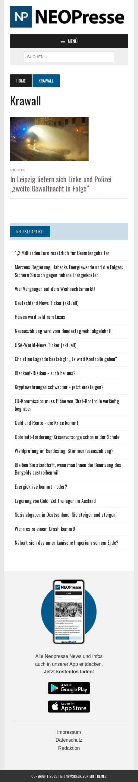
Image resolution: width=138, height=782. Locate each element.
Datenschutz (69, 740)
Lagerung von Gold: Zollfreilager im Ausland (55, 500)
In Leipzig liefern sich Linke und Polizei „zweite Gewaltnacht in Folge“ (60, 183)
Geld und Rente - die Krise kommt (46, 422)
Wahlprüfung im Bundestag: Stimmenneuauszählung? (64, 450)
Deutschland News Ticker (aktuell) (46, 303)
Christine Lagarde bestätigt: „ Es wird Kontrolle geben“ (66, 359)
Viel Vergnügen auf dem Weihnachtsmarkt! (55, 288)
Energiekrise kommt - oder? (41, 486)
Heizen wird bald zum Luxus (40, 316)
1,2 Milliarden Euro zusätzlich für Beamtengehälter (62, 253)
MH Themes (98, 776)
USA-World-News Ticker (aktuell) (45, 345)
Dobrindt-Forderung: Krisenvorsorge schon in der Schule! (68, 437)
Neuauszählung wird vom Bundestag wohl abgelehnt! (63, 331)
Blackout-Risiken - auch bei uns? (45, 373)
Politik (17, 170)
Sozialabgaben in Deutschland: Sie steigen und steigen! (66, 514)
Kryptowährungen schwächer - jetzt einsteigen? (59, 387)
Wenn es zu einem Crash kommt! (45, 528)
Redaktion (69, 748)
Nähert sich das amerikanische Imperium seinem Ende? (66, 542)
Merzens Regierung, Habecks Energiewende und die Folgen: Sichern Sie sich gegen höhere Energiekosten (69, 271)
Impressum (69, 732)
